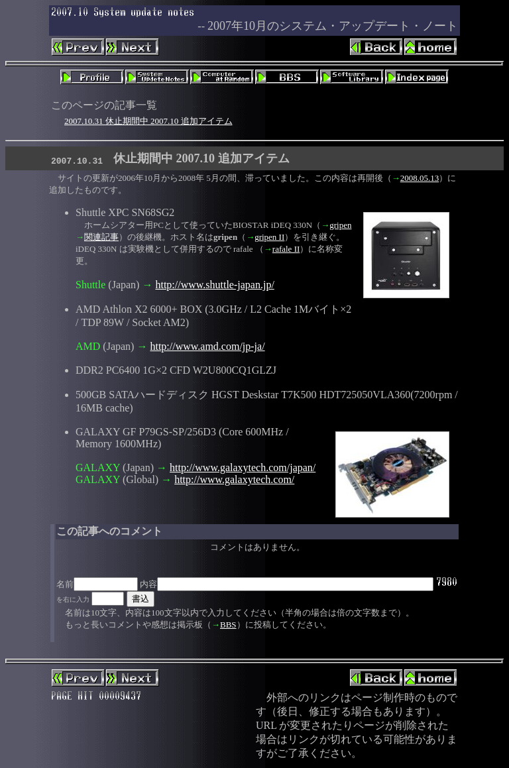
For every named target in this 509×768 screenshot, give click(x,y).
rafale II (286, 249)
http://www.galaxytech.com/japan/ (242, 467)
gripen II (269, 237)
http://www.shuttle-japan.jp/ (214, 284)
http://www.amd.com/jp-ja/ (207, 346)
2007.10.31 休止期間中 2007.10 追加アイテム (148, 121)
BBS (228, 625)
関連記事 (101, 237)
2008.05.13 (419, 178)
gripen (340, 225)
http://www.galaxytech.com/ (234, 479)
